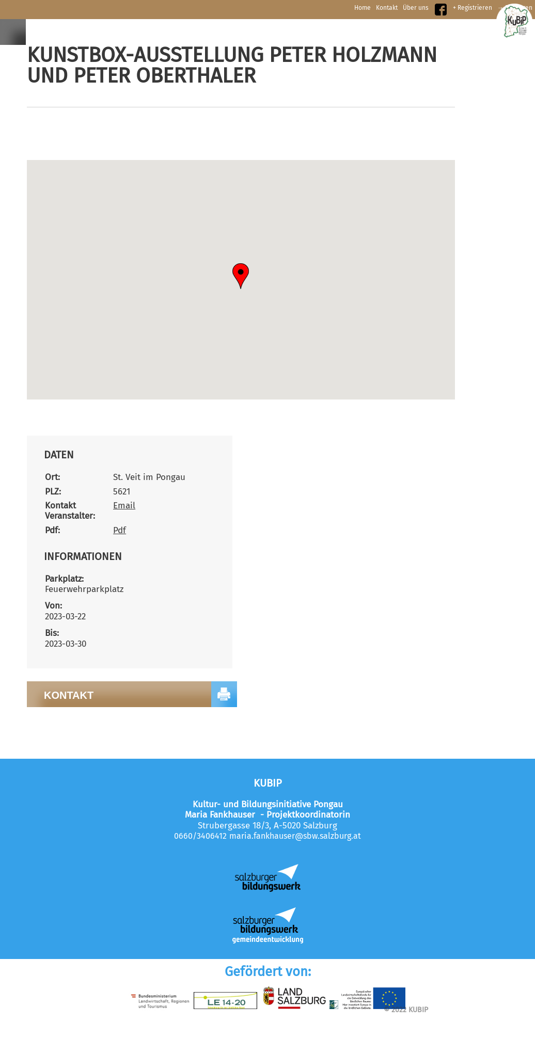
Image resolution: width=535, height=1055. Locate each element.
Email (124, 505)
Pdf (119, 530)
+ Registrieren (472, 7)
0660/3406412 (200, 836)
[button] (241, 276)
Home (362, 7)
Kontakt (387, 7)
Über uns (416, 7)
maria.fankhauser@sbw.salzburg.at (295, 836)
